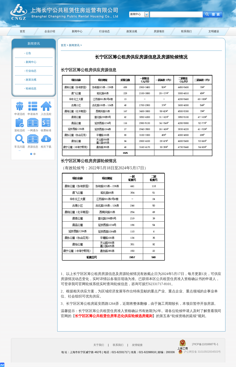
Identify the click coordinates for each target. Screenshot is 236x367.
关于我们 (98, 344)
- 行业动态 (30, 70)
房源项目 (159, 31)
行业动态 (104, 31)
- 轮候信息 (30, 88)
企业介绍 (50, 31)
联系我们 (186, 31)
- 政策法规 (30, 79)
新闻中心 (77, 31)
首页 (22, 31)
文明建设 (213, 31)
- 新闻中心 (30, 62)
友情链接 (137, 344)
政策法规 (131, 31)
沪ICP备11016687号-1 (205, 344)
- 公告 (27, 53)
